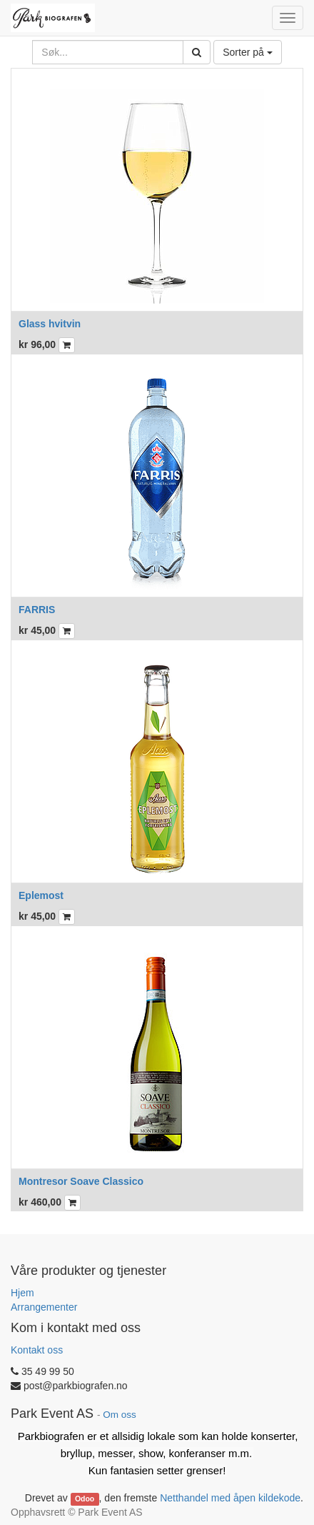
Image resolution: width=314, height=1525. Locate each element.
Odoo (84, 1498)
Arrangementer (44, 1307)
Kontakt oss (37, 1350)
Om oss (119, 1414)
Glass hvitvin (50, 323)
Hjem (22, 1292)
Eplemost (41, 895)
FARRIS (37, 609)
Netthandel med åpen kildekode (230, 1498)
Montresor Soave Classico (81, 1181)
